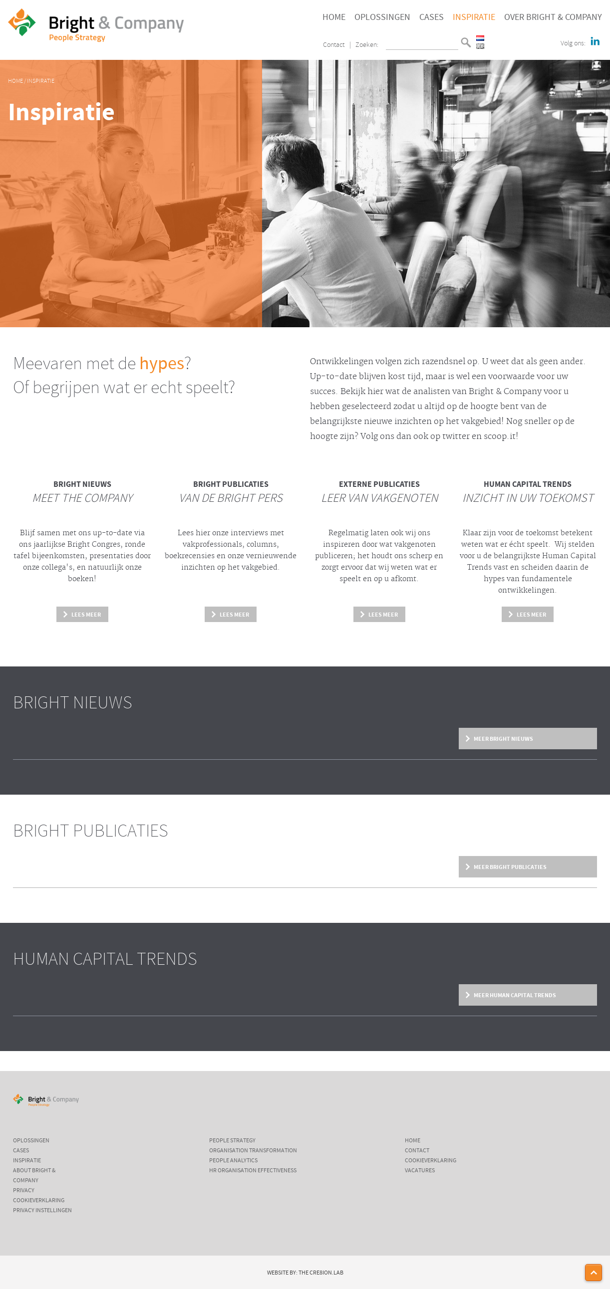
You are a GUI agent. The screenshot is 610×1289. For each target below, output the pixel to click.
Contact (333, 45)
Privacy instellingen (42, 1211)
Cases (431, 17)
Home (333, 17)
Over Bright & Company (553, 17)
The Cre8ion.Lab (321, 1273)
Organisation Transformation (253, 1151)
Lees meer (86, 615)
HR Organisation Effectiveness (253, 1171)
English (480, 46)
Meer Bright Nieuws (503, 739)
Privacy (23, 1191)
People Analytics (233, 1161)
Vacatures (420, 1171)
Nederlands (480, 38)
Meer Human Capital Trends (515, 995)
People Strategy (232, 1141)
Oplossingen (382, 17)
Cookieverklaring (38, 1201)
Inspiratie (474, 17)
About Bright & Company (34, 1176)
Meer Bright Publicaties (510, 867)
